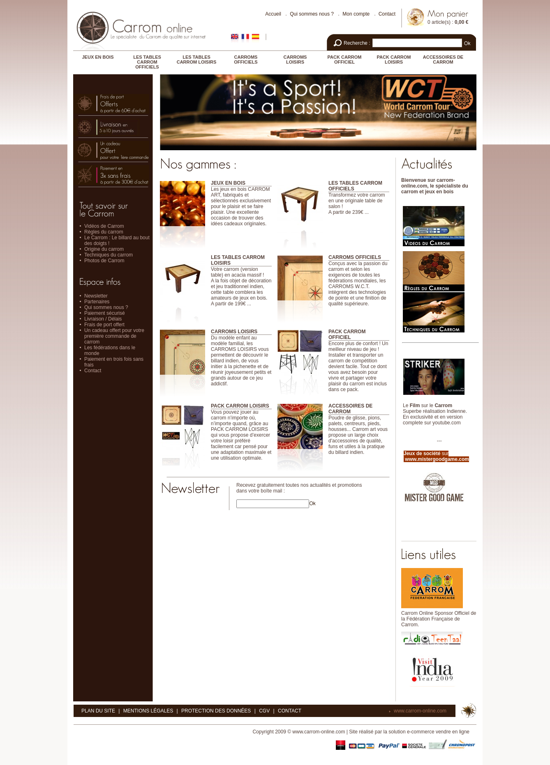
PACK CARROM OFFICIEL (345, 59)
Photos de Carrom (104, 260)
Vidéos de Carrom (104, 226)
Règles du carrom (103, 232)
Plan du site (98, 711)
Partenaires (96, 302)
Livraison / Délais (103, 319)
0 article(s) (439, 22)
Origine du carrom (104, 249)
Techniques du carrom (108, 255)
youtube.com (446, 423)
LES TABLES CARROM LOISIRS (197, 59)
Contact (387, 14)
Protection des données (216, 711)
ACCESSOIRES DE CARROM (443, 59)
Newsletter (96, 296)
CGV (264, 711)
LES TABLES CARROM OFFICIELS (147, 62)
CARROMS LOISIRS (295, 59)
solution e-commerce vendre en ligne (428, 732)
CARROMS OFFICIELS (245, 59)
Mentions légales (148, 711)
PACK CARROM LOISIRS (394, 59)
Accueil (273, 14)
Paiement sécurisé (104, 313)
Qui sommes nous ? (312, 14)
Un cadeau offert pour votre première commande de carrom (114, 336)
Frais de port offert (104, 325)
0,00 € (461, 22)
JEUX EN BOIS (97, 57)
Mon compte (356, 14)
